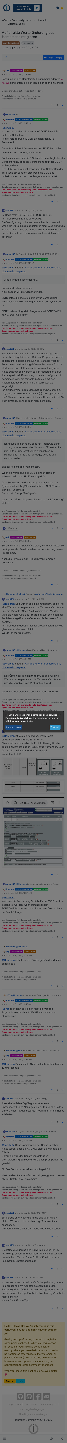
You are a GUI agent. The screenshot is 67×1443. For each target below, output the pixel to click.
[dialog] (33, 721)
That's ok (55, 727)
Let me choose (13, 727)
